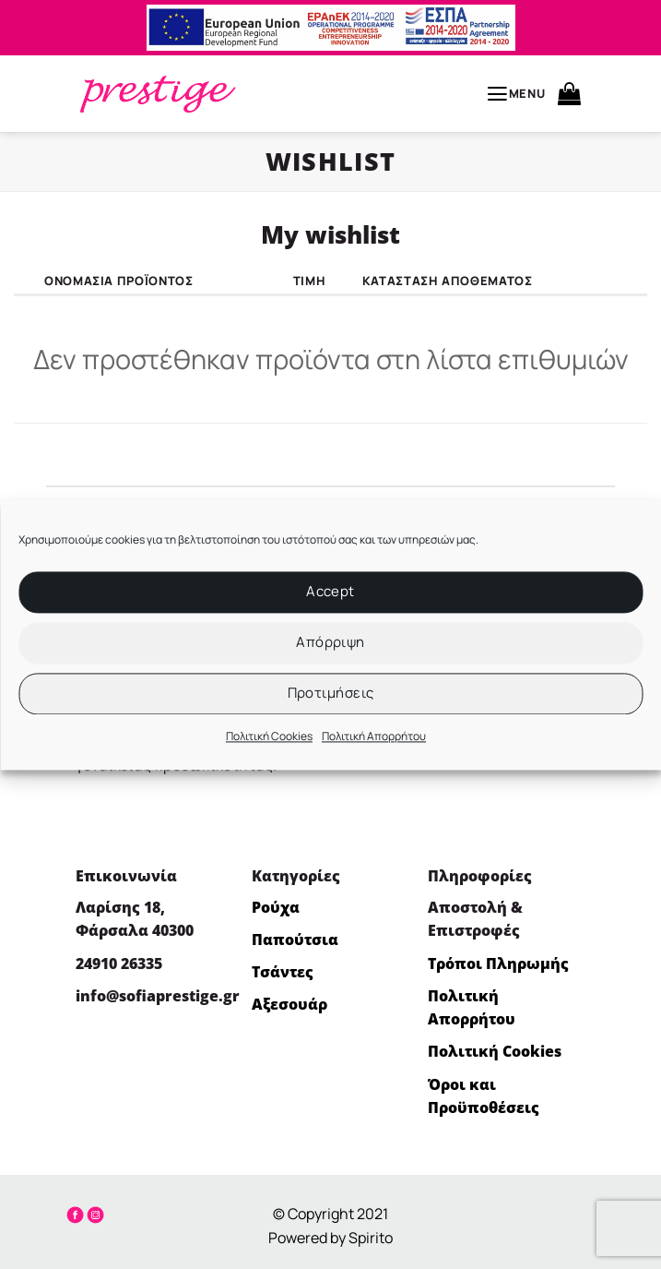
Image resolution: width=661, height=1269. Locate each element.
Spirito (370, 1237)
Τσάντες (282, 972)
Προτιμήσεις (331, 692)
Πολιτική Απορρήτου (374, 736)
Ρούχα (276, 907)
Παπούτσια (295, 939)
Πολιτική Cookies (269, 736)
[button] (516, 94)
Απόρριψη (330, 642)
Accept (330, 591)
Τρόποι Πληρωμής (498, 963)
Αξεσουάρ (289, 1004)
